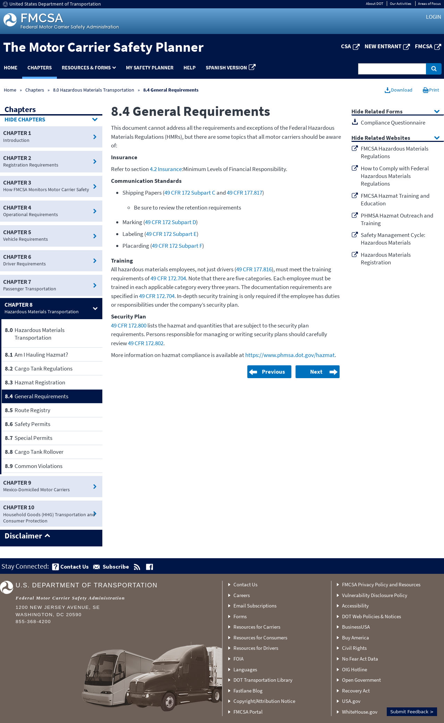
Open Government (361, 680)
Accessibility (355, 605)
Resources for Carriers (256, 626)
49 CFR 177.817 (244, 192)
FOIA (238, 658)
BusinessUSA (356, 626)
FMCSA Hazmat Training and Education (395, 199)
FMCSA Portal (248, 711)
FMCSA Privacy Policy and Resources (381, 584)
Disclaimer (23, 536)
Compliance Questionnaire (393, 122)
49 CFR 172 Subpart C (189, 192)
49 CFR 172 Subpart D (170, 222)
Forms (240, 616)
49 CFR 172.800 (128, 325)
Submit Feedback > (412, 711)
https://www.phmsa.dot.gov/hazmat (290, 355)
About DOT (374, 3)
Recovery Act (356, 690)
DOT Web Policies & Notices (371, 616)
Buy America (355, 637)
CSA (346, 46)
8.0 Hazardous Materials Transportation (93, 90)
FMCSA (424, 46)
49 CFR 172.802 (145, 343)
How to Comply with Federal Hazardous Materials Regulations (395, 175)
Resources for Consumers (260, 637)
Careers (241, 595)
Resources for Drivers (255, 648)
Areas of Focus (429, 3)
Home (10, 90)
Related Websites (387, 138)
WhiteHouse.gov (359, 711)
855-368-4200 (33, 621)
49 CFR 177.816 (254, 269)
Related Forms (384, 112)
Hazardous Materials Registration (386, 258)
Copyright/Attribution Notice (264, 701)
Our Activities (400, 3)
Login (433, 16)
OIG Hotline (354, 669)
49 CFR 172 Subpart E (171, 234)
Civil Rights (354, 648)
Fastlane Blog (248, 690)
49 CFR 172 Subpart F (177, 245)
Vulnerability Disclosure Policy (374, 595)
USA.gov (351, 701)
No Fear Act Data (360, 658)
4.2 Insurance (166, 169)
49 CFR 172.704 (168, 278)
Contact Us (245, 584)
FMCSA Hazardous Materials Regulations (394, 152)
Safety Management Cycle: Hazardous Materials (393, 238)
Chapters (39, 67)
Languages (245, 669)
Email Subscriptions (254, 605)
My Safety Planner (149, 67)
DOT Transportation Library (262, 680)
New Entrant (383, 46)
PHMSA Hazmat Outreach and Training (397, 219)
